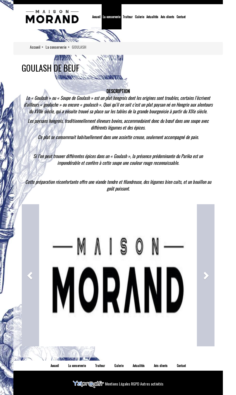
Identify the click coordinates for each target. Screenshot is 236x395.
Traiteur (128, 17)
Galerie (139, 17)
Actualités (152, 17)
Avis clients (167, 17)
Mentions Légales (118, 383)
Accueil (96, 17)
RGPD (135, 383)
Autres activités (151, 383)
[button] (30, 275)
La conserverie (111, 17)
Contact (181, 17)
